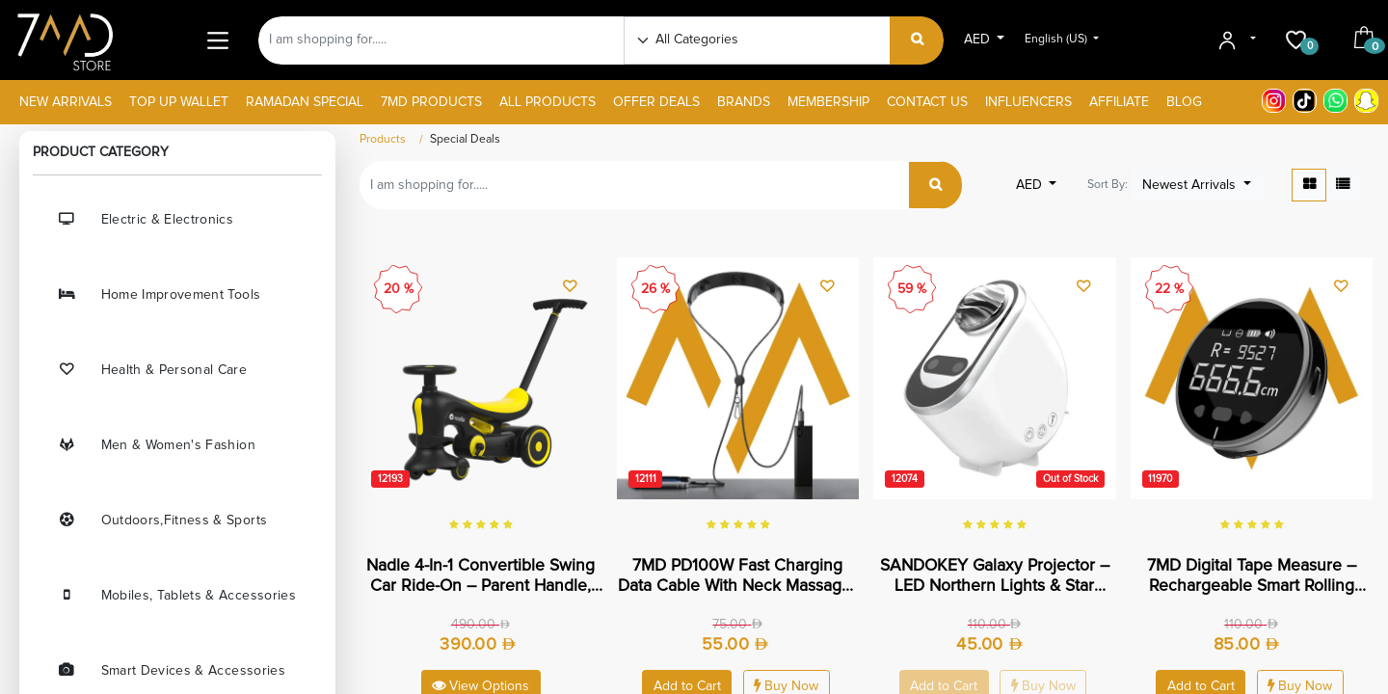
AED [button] (979, 39)
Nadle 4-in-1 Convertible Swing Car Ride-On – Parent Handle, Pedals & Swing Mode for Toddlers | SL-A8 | (480, 577)
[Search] (917, 40)
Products (383, 139)
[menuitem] (66, 103)
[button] (1199, 185)
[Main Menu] (217, 40)
